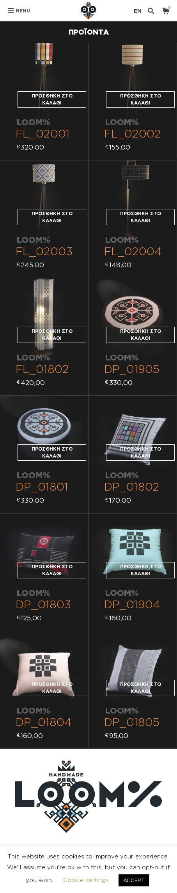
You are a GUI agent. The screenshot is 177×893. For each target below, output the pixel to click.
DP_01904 (132, 604)
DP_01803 (43, 604)
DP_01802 (131, 486)
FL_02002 (132, 133)
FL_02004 (133, 251)
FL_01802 (42, 369)
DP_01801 (42, 486)
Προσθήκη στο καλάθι (52, 99)
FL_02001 (43, 133)
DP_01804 (44, 722)
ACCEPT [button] (134, 880)
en (138, 11)
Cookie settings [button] (86, 880)
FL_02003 (44, 251)
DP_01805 (131, 722)
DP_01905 (131, 369)
